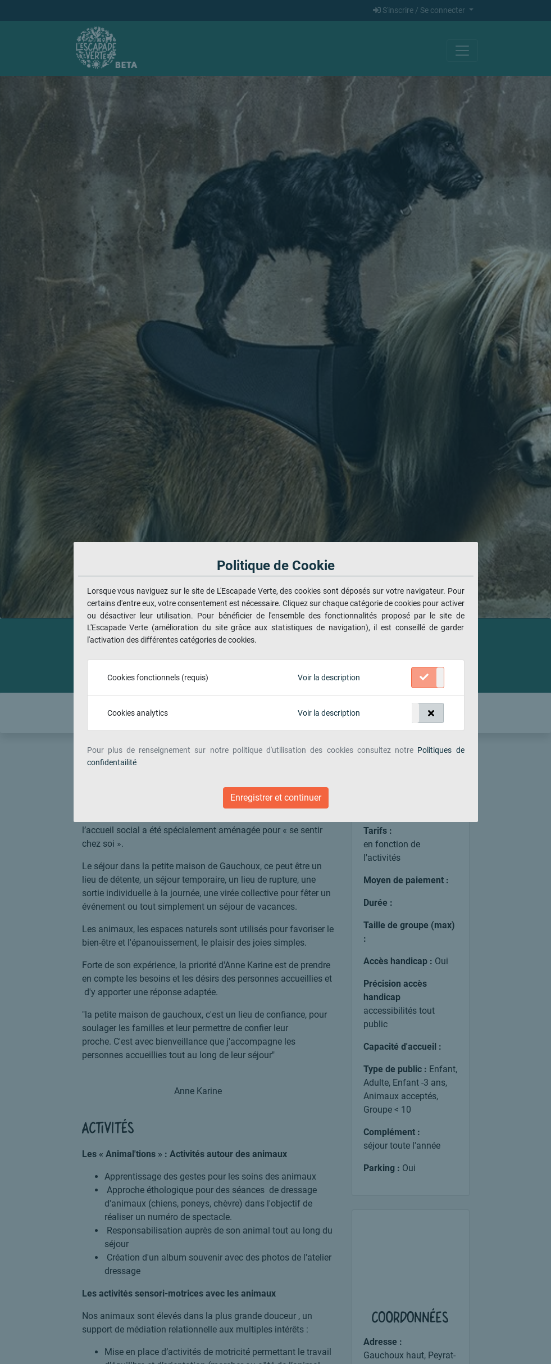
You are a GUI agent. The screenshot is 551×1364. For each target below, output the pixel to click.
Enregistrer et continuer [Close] (275, 797)
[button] (329, 678)
